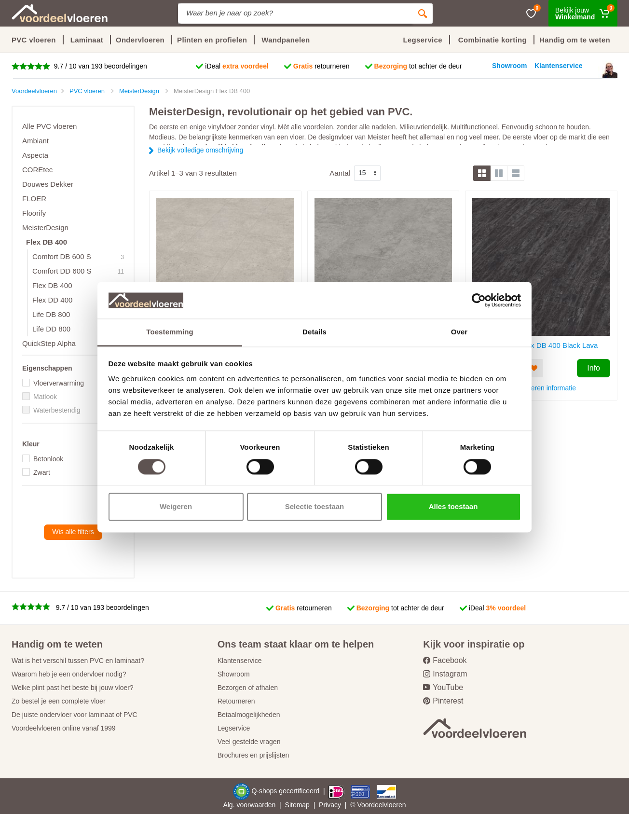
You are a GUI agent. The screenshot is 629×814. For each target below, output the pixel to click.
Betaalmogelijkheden (249, 714)
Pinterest (443, 701)
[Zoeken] (422, 13)
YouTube (443, 687)
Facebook (444, 660)
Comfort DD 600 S (62, 271)
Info (593, 368)
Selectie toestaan (314, 507)
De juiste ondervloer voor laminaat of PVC (74, 714)
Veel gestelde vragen (249, 741)
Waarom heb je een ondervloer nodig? (69, 674)
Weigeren (176, 507)
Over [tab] (459, 332)
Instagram (445, 674)
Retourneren (236, 701)
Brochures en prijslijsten (253, 755)
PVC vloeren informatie (541, 388)
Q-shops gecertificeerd (286, 791)
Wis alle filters (73, 532)
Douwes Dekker (47, 184)
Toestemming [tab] (169, 332)
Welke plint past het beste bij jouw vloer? (73, 687)
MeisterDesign (45, 227)
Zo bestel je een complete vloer (59, 701)
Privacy (330, 805)
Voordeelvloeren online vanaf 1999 (64, 728)
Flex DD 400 (52, 300)
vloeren (395, 805)
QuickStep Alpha (49, 343)
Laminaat (86, 40)
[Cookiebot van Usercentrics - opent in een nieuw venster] (479, 300)
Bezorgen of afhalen (248, 687)
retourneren (321, 66)
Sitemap (297, 805)
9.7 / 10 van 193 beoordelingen (99, 66)
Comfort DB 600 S (61, 256)
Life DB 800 (51, 314)
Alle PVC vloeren (49, 126)
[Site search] (295, 13)
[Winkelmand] (582, 13)
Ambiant (35, 141)
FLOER (34, 198)
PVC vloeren (34, 40)
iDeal (237, 66)
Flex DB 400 (46, 242)
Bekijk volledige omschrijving (200, 150)
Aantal (339, 173)
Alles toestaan (453, 507)
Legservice (234, 728)
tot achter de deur (418, 66)
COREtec (37, 170)
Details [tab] (314, 332)
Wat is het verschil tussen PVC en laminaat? (78, 660)
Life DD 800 (51, 329)
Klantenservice (240, 660)
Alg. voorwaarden (249, 805)
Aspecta (35, 155)
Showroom (234, 674)
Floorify (34, 213)
